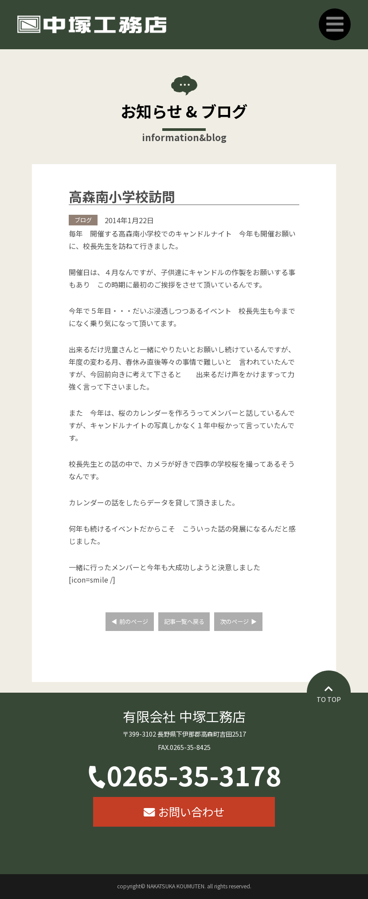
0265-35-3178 (193, 775)
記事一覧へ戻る (184, 621)
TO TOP (329, 699)
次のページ (234, 621)
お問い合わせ (191, 811)
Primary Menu (335, 24)
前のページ (133, 621)
